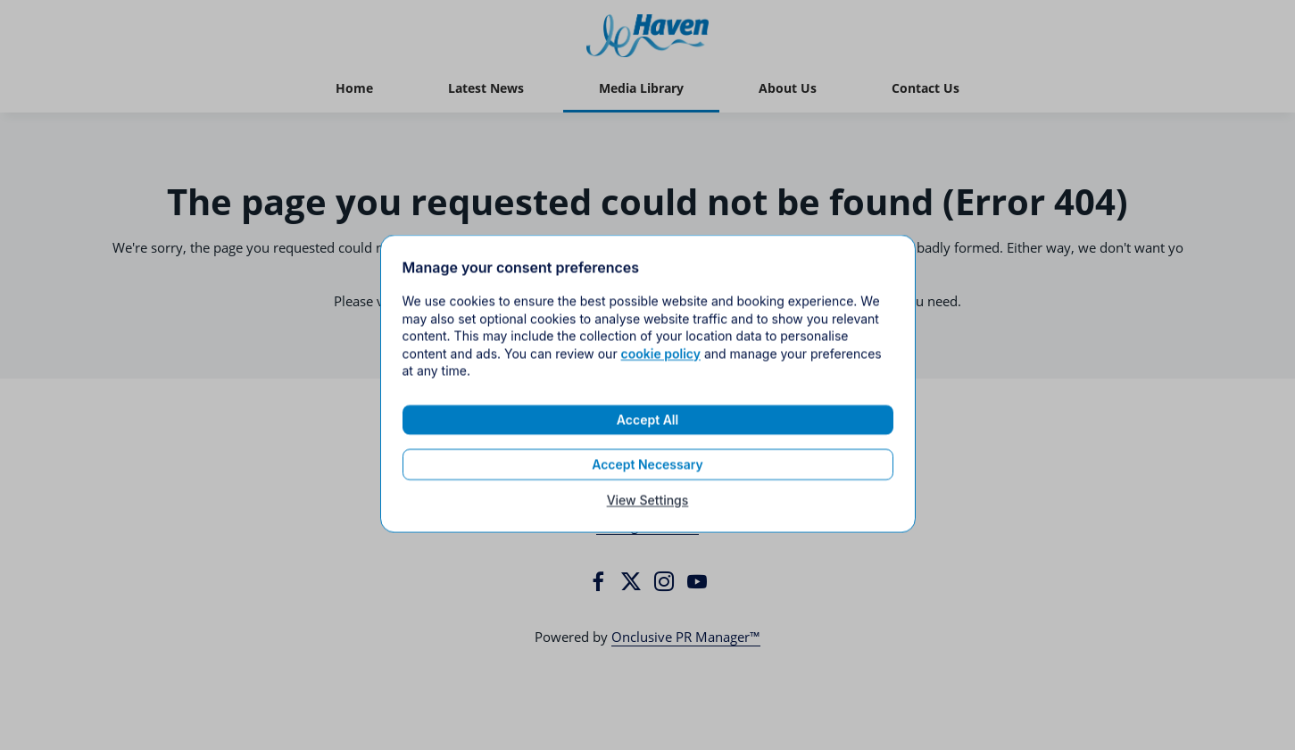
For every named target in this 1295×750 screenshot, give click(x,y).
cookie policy (661, 363)
